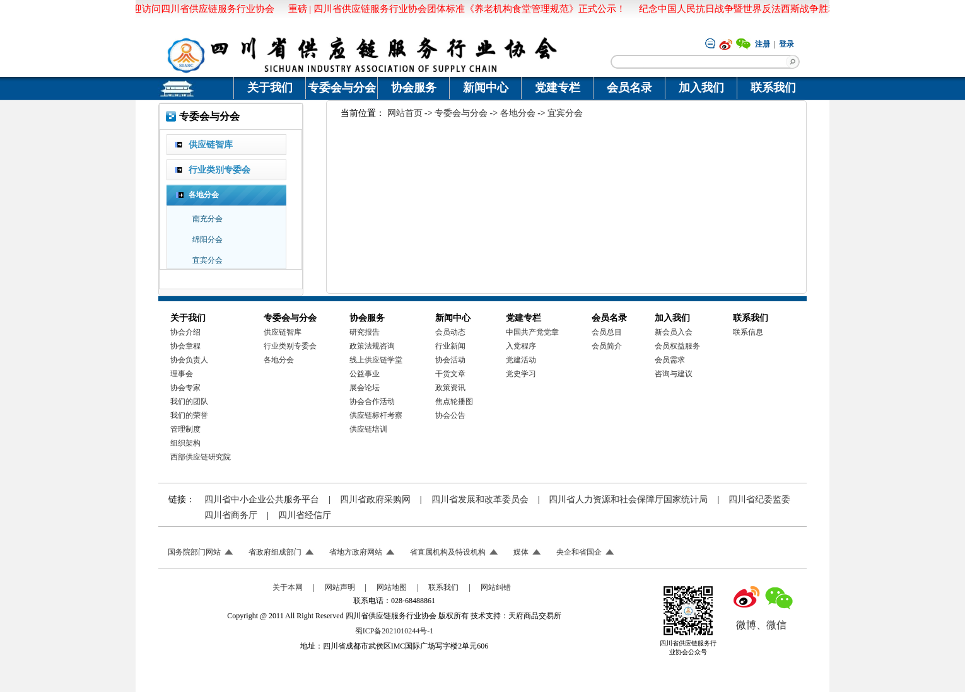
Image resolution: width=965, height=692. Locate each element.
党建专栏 (557, 87)
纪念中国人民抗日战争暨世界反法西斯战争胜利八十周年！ (760, 9)
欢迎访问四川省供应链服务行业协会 (197, 9)
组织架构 (185, 443)
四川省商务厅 (230, 515)
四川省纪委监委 (759, 499)
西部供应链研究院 (200, 457)
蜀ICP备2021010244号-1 (394, 630)
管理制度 (185, 429)
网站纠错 (496, 587)
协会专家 (185, 387)
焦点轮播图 (454, 401)
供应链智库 (282, 332)
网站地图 (392, 587)
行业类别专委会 (290, 346)
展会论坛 (364, 387)
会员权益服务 (677, 346)
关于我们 (270, 87)
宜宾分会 (565, 113)
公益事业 (364, 373)
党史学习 (521, 373)
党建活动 (521, 359)
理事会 (181, 373)
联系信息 (748, 332)
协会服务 (413, 87)
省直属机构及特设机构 (448, 552)
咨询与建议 (674, 373)
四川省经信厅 (304, 515)
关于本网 (287, 587)
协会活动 (450, 359)
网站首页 (405, 113)
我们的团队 (189, 401)
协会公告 (450, 415)
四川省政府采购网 (375, 499)
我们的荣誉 (189, 415)
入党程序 (521, 346)
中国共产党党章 (532, 332)
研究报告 (364, 332)
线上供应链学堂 (375, 359)
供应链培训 (368, 429)
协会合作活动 (372, 401)
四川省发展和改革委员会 (480, 499)
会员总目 (607, 332)
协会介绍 (185, 332)
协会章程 (185, 346)
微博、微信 (761, 625)
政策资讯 (450, 387)
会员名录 (629, 87)
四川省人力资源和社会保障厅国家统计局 (628, 499)
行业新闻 (450, 346)
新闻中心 (485, 87)
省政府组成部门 (275, 552)
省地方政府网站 (355, 552)
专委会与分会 (342, 87)
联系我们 (773, 87)
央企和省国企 (579, 552)
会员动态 (450, 332)
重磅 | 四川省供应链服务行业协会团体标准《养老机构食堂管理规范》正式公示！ (455, 9)
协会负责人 (189, 359)
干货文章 (450, 373)
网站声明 (340, 587)
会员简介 (607, 346)
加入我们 (701, 87)
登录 (786, 44)
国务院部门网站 (194, 552)
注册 (762, 44)
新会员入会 (674, 332)
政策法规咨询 (372, 346)
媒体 (521, 552)
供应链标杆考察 (375, 415)
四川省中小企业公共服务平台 (261, 499)
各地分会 (517, 113)
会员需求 (670, 359)
